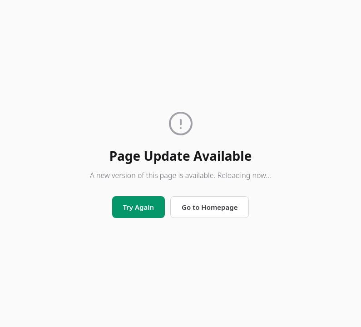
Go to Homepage (209, 207)
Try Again (138, 207)
